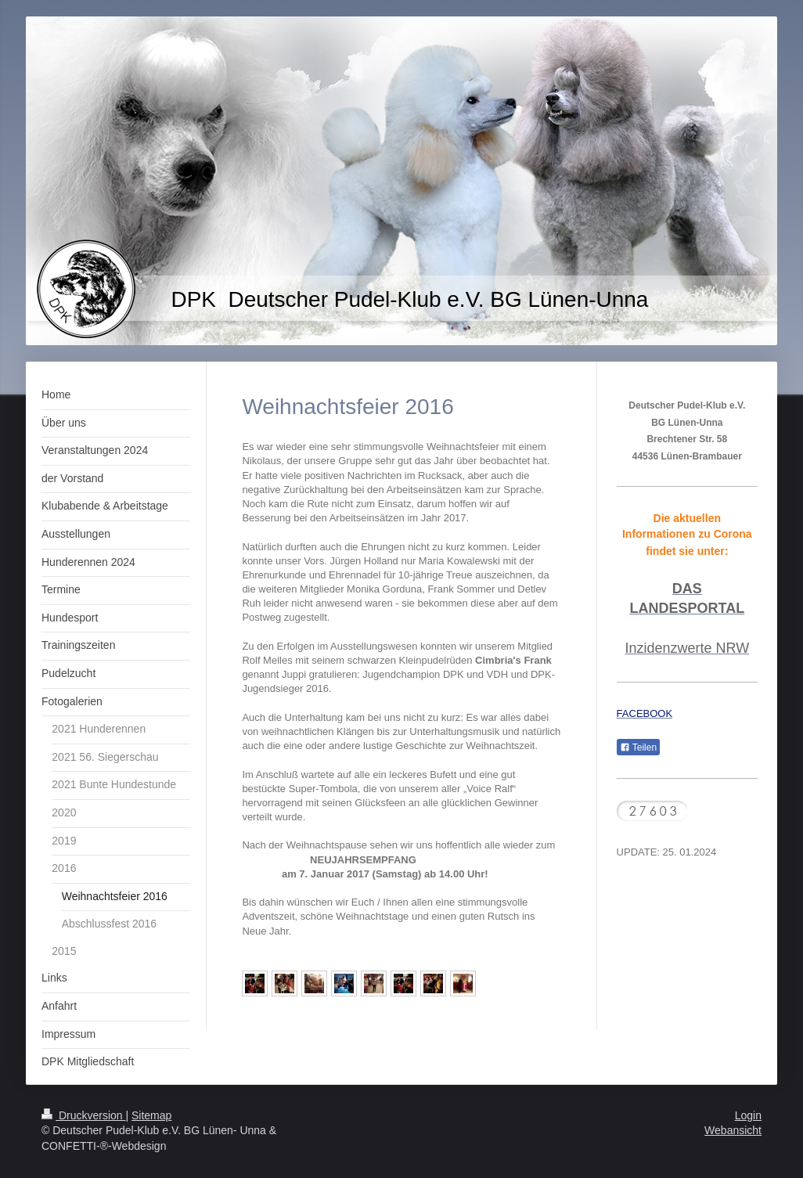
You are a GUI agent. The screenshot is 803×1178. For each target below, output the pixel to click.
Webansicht (733, 1130)
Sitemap (151, 1115)
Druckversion (83, 1115)
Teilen (638, 747)
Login (748, 1115)
